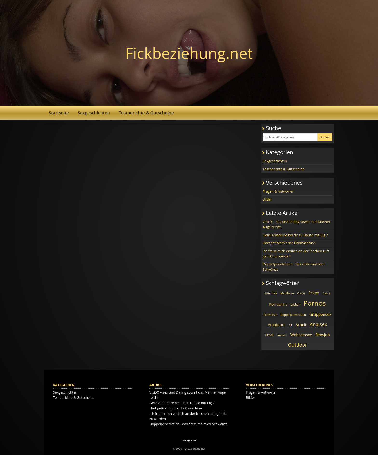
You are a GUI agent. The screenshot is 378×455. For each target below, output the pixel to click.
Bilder (267, 199)
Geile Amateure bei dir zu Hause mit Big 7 (295, 235)
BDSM (269, 335)
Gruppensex (320, 314)
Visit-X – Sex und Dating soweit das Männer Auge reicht (296, 224)
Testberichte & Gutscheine (146, 113)
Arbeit (301, 324)
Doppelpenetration (293, 315)
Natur (326, 293)
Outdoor (297, 345)
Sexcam (282, 335)
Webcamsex (301, 334)
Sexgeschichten (94, 113)
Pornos (315, 303)
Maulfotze (287, 293)
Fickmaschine (278, 305)
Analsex (318, 324)
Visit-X (301, 293)
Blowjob (322, 334)
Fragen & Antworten (278, 191)
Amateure (277, 324)
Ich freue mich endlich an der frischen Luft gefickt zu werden (296, 253)
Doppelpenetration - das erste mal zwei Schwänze (293, 267)
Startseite (59, 113)
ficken (314, 293)
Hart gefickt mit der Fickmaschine (289, 243)
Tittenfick (271, 293)
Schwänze (270, 315)
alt (290, 325)
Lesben (295, 305)
